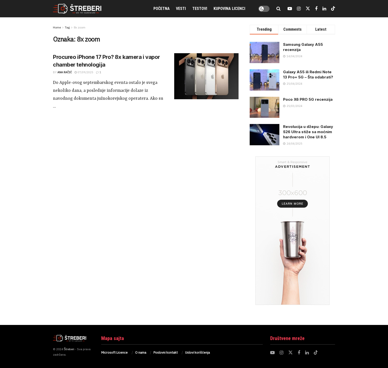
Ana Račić (64, 72)
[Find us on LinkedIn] (324, 9)
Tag (67, 27)
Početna (161, 8)
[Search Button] (278, 8)
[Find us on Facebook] (316, 9)
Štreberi (69, 349)
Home (57, 27)
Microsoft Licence (114, 352)
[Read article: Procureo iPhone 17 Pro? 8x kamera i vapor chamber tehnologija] (206, 76)
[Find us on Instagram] (299, 9)
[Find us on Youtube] (290, 9)
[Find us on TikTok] (333, 9)
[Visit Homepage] (82, 9)
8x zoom (79, 27)
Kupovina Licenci (229, 8)
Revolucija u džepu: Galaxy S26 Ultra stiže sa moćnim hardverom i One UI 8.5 (308, 131)
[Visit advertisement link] (292, 230)
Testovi (199, 8)
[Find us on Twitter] (308, 9)
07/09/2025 (83, 72)
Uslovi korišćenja (197, 352)
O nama (140, 352)
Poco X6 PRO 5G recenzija (308, 99)
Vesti (181, 8)
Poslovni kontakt (165, 352)
